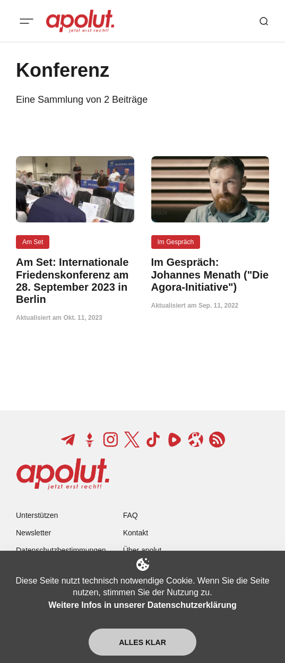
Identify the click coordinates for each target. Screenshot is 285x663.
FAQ (130, 515)
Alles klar (142, 642)
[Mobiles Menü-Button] (26, 21)
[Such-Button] (263, 21)
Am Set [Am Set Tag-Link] (32, 242)
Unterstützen (37, 515)
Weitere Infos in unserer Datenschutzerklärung (142, 605)
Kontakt (135, 532)
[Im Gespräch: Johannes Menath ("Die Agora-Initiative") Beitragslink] (210, 274)
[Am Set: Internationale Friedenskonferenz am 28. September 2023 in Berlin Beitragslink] (75, 281)
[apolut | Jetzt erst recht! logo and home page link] (80, 21)
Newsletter (33, 532)
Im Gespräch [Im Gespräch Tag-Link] (176, 242)
